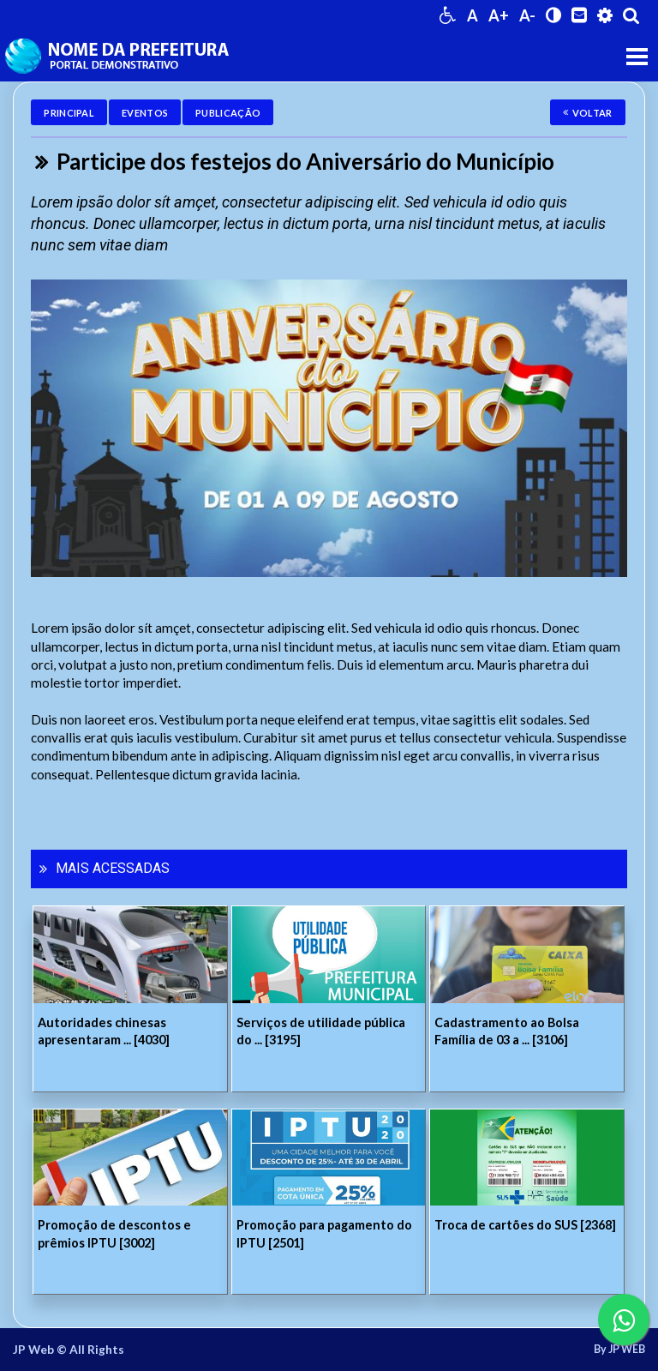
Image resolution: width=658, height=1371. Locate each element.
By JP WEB (619, 1350)
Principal (69, 112)
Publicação (227, 112)
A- (527, 15)
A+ (498, 15)
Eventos (145, 112)
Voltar (588, 112)
